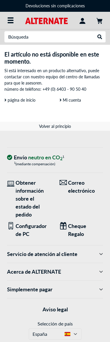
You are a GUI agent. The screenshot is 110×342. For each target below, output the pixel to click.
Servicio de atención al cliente (55, 254)
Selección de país (55, 323)
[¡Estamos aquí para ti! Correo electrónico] (81, 187)
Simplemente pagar (55, 289)
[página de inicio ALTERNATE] (46, 20)
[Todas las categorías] (10, 20)
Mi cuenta (70, 100)
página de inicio (19, 100)
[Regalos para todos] (81, 230)
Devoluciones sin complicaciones (55, 5)
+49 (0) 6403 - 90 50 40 (64, 89)
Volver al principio (55, 126)
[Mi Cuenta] (82, 20)
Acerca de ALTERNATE (55, 272)
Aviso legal (55, 309)
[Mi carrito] (99, 20)
